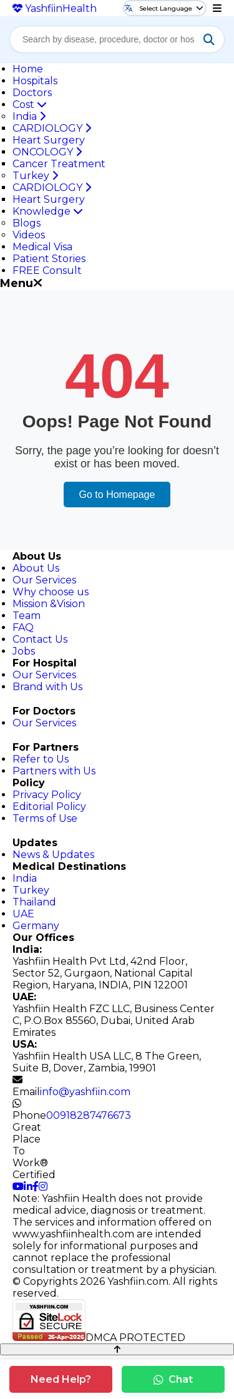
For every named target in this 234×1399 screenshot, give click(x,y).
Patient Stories (48, 259)
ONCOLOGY (47, 152)
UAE (23, 914)
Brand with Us (47, 687)
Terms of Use (44, 818)
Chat (173, 1379)
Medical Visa (42, 247)
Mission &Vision (48, 604)
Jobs (23, 651)
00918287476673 (88, 1115)
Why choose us (50, 592)
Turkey (35, 176)
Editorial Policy (49, 806)
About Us (35, 568)
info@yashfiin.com (85, 1092)
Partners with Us (53, 771)
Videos (28, 235)
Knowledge (47, 211)
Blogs (26, 223)
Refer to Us (40, 759)
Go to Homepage (117, 494)
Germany (35, 926)
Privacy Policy (46, 795)
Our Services (44, 580)
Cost (29, 104)
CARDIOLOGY (51, 128)
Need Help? (61, 1379)
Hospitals (34, 81)
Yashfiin (54, 8)
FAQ (23, 627)
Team (26, 616)
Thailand (34, 902)
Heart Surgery (48, 140)
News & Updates (53, 854)
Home (27, 69)
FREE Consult (47, 270)
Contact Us (39, 639)
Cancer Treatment (58, 164)
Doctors (32, 93)
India (29, 116)
